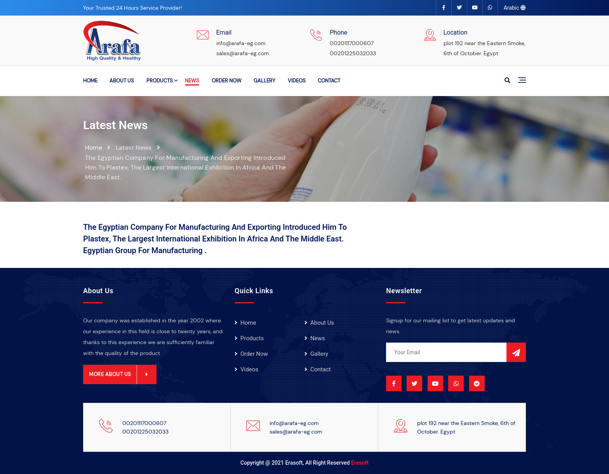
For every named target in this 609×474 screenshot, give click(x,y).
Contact (329, 80)
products (159, 81)
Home (90, 80)
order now (227, 80)
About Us (122, 80)
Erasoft (360, 463)
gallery (264, 80)
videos (297, 80)
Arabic (515, 8)
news (192, 80)
